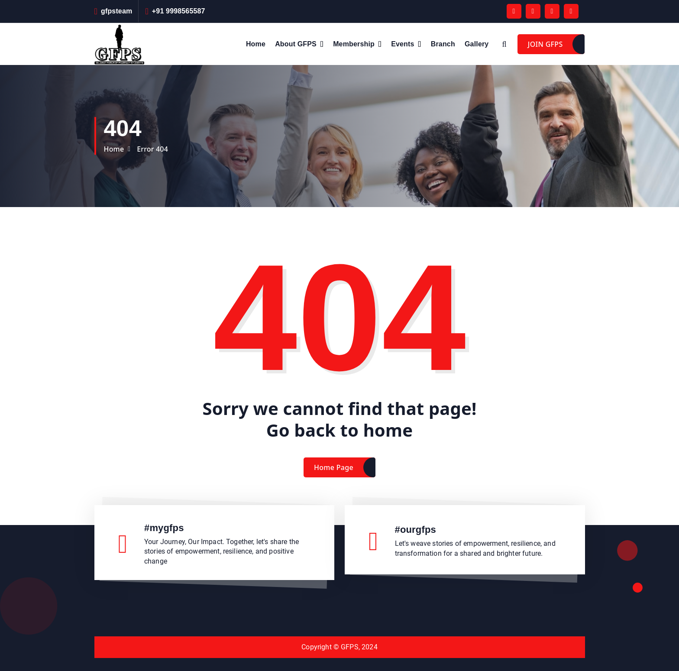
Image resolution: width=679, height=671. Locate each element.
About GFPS (296, 44)
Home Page (333, 475)
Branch (443, 44)
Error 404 (152, 149)
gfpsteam (116, 11)
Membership (354, 44)
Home (255, 44)
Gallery (476, 44)
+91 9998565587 (178, 11)
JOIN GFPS (545, 44)
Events (402, 44)
